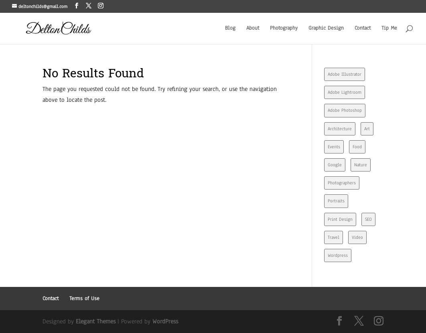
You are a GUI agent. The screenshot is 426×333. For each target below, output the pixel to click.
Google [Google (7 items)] (335, 164)
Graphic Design (326, 28)
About (252, 28)
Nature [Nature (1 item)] (360, 164)
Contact (363, 28)
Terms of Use (84, 298)
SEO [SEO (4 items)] (368, 219)
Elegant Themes (96, 321)
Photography (284, 28)
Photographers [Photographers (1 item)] (342, 183)
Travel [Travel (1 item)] (333, 237)
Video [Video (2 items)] (357, 237)
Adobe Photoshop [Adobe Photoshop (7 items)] (345, 110)
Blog (230, 28)
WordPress (165, 321)
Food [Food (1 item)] (357, 146)
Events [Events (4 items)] (334, 146)
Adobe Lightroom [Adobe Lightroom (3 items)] (344, 92)
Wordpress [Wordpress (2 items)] (338, 255)
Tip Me (389, 28)
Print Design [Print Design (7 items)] (340, 219)
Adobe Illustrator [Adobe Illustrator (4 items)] (344, 74)
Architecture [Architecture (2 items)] (340, 128)
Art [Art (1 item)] (367, 128)
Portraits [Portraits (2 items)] (336, 201)
